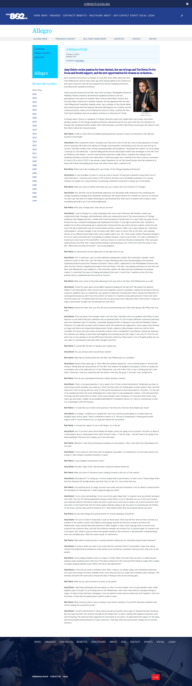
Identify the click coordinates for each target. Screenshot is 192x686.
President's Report (65, 39)
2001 (34, 192)
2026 (34, 93)
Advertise (119, 39)
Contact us (55, 676)
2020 (34, 117)
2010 (34, 157)
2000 (34, 196)
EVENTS (134, 15)
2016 (34, 133)
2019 (34, 121)
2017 (34, 129)
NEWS (44, 15)
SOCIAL (143, 15)
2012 (34, 149)
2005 (34, 176)
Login (155, 677)
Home (37, 15)
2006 (34, 173)
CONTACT (124, 15)
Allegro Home (40, 39)
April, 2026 (39, 57)
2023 (34, 105)
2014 (34, 141)
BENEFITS (82, 15)
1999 (34, 200)
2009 (34, 161)
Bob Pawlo (80, 61)
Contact (136, 39)
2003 (34, 184)
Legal (65, 676)
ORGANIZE (55, 15)
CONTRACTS (69, 15)
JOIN (116, 15)
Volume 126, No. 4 (42, 52)
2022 (34, 109)
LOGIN (151, 15)
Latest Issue (39, 48)
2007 (34, 169)
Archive (153, 39)
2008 (34, 165)
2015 (34, 137)
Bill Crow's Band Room (94, 39)
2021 (34, 113)
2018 (34, 125)
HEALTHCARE (95, 15)
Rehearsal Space (40, 676)
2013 (34, 145)
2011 (34, 153)
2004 (34, 180)
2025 (34, 97)
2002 (34, 188)
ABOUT (107, 15)
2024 (34, 101)
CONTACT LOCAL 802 (97, 4)
